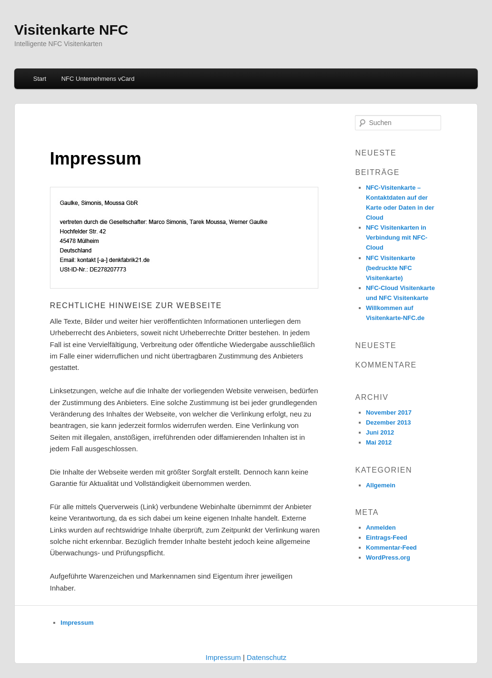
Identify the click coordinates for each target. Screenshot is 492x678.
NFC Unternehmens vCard (98, 78)
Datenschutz (266, 657)
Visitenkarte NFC (71, 30)
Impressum (76, 622)
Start (39, 78)
